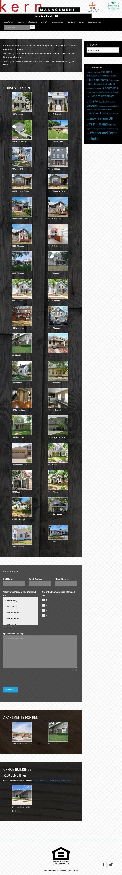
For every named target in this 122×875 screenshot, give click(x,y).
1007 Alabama (12, 618)
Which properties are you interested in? (19, 594)
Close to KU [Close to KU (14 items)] (95, 101)
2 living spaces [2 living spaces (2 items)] (113, 80)
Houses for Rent (8, 22)
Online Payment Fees (94, 22)
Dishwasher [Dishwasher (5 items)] (92, 105)
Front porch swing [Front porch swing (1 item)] (104, 106)
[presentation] (20, 679)
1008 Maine (10, 624)
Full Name (8, 579)
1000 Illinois (11, 606)
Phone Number (62, 579)
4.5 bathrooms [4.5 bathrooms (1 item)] (91, 92)
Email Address (36, 579)
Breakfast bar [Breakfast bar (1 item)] (108, 92)
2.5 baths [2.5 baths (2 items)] (90, 84)
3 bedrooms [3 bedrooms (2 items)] (98, 84)
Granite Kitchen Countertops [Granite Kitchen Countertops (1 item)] (104, 109)
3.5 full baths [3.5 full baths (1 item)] (98, 89)
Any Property (11, 600)
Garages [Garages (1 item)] (111, 106)
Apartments (20, 22)
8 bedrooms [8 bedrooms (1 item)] (98, 92)
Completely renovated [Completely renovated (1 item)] (109, 102)
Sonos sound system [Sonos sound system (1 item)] (108, 129)
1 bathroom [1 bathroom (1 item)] (90, 72)
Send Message (10, 690)
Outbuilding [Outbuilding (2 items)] (112, 125)
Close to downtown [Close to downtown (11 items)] (102, 96)
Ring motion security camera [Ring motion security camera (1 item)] (94, 129)
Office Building (32, 22)
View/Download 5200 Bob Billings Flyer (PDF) (52, 780)
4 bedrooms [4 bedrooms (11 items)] (110, 88)
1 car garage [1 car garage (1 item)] (96, 72)
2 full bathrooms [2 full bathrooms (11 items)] (97, 80)
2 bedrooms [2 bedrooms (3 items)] (103, 76)
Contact (81, 22)
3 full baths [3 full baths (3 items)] (107, 84)
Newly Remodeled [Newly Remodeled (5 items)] (99, 118)
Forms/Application (57, 22)
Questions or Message (13, 633)
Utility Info (44, 22)
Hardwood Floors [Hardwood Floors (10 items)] (97, 113)
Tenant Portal (71, 22)
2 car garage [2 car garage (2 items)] (112, 76)
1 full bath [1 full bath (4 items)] (105, 71)
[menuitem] (8, 22)
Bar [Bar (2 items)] (103, 92)
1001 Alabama (12, 612)
